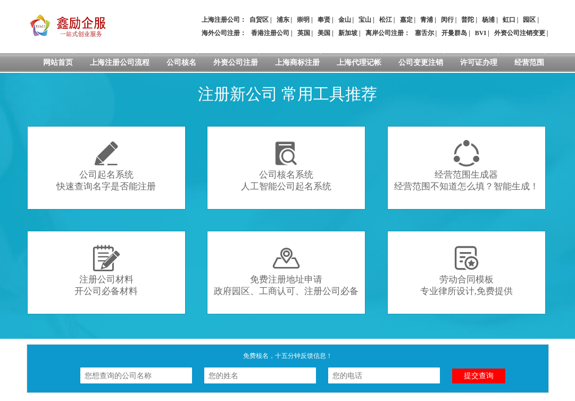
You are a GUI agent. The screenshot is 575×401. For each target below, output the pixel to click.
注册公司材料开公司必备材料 (106, 270)
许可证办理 (478, 62)
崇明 (303, 19)
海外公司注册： (224, 33)
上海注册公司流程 (119, 62)
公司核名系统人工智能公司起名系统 (286, 165)
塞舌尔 (424, 33)
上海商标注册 (297, 62)
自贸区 (259, 19)
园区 (529, 19)
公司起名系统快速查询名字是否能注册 (106, 165)
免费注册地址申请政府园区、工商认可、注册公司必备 (286, 270)
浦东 (283, 19)
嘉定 (406, 19)
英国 (303, 33)
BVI (480, 33)
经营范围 (529, 62)
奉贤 (324, 19)
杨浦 (488, 19)
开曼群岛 (454, 33)
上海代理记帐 (359, 62)
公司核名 (181, 62)
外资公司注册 (235, 62)
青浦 (426, 19)
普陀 (467, 19)
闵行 (447, 19)
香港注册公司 (270, 33)
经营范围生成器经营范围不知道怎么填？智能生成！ (466, 165)
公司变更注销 (420, 62)
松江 (385, 19)
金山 (344, 19)
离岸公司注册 (384, 33)
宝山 (365, 19)
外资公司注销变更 (519, 33)
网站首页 (58, 62)
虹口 (509, 19)
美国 (324, 33)
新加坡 (347, 33)
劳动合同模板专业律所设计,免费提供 (466, 270)
